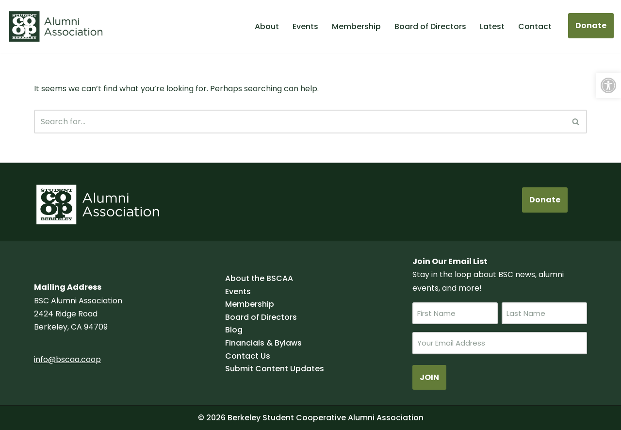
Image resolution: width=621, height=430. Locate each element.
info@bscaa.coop (67, 359)
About (267, 26)
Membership (356, 26)
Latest (492, 26)
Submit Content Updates (274, 368)
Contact (535, 26)
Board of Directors (430, 26)
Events (305, 26)
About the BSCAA (259, 278)
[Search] (299, 121)
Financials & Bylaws (263, 342)
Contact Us (247, 356)
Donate (590, 25)
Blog (234, 329)
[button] (608, 85)
